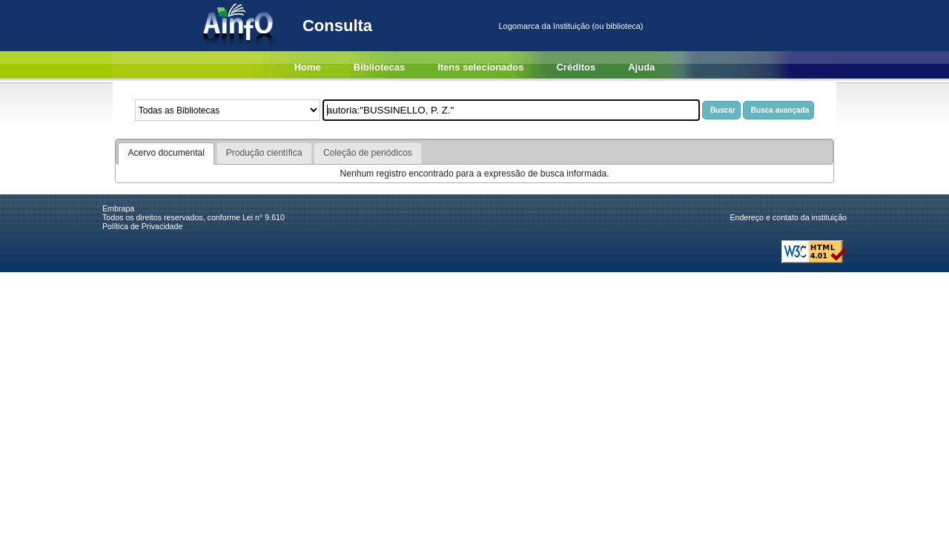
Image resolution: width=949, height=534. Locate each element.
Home (307, 67)
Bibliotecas (379, 67)
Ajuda (641, 67)
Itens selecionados (480, 67)
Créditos (575, 67)
